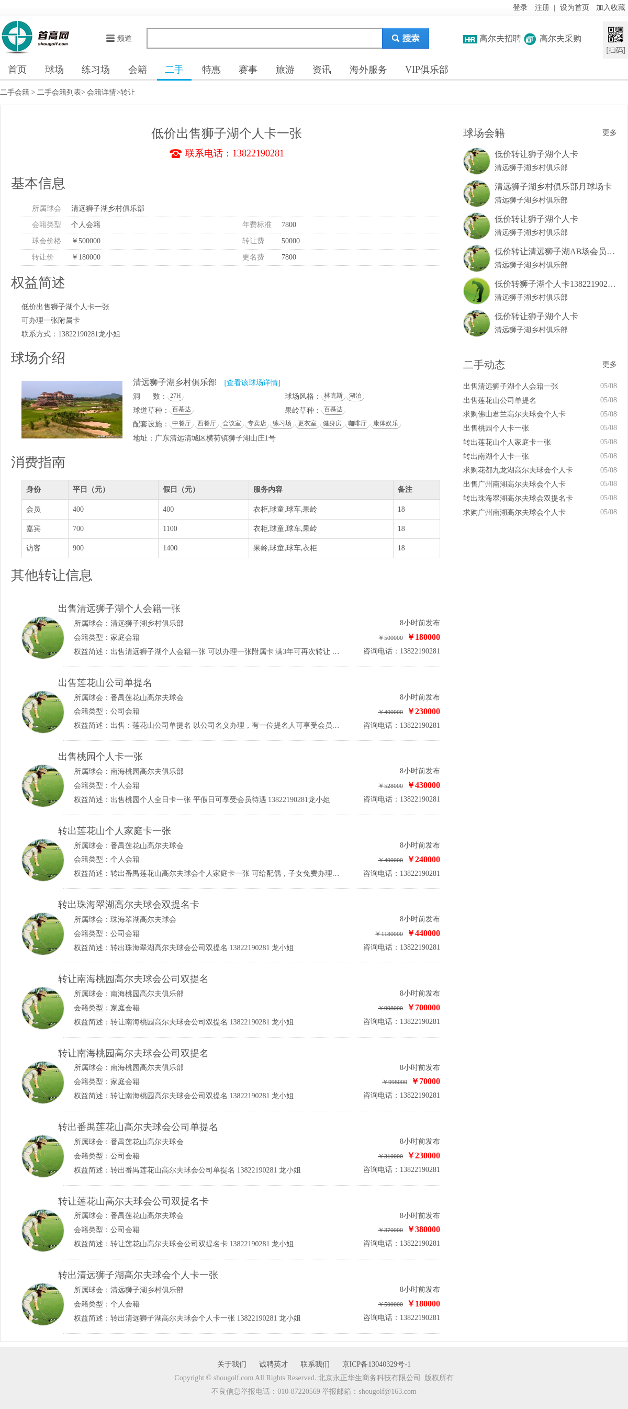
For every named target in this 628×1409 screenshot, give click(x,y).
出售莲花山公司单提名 (105, 683)
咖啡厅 (357, 423)
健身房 (332, 423)
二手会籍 (14, 92)
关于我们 (231, 1364)
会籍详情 (101, 92)
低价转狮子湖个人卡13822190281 (555, 283)
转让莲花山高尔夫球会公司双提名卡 (133, 1201)
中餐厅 (181, 423)
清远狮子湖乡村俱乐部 (107, 208)
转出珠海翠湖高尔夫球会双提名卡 (128, 904)
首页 (17, 69)
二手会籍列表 (59, 92)
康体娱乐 (385, 423)
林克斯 (333, 395)
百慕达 (181, 409)
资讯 (321, 69)
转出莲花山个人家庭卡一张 (114, 831)
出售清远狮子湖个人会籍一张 (119, 608)
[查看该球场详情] (253, 383)
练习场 (96, 69)
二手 (174, 69)
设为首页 (574, 8)
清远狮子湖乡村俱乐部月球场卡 (553, 186)
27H (175, 395)
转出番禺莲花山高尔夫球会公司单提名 (138, 1127)
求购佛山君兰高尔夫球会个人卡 (514, 414)
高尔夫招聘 (500, 38)
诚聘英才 (273, 1364)
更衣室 (307, 423)
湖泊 (355, 395)
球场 (54, 69)
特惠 (211, 69)
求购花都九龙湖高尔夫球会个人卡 (518, 470)
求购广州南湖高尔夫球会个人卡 (514, 512)
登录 (520, 8)
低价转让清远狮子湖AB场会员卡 (555, 251)
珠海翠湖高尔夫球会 (143, 919)
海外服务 (368, 69)
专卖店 (257, 423)
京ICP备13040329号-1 (376, 1364)
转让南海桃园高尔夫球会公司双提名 (133, 979)
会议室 (231, 423)
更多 (609, 133)
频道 (118, 38)
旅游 (285, 69)
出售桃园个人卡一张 (100, 756)
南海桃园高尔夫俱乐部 (147, 771)
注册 (542, 8)
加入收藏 (610, 8)
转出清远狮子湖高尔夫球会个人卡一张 (138, 1275)
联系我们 (315, 1364)
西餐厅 (206, 423)
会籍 (137, 69)
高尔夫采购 (560, 38)
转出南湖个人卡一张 (496, 456)
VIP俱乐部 (426, 69)
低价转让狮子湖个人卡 (536, 154)
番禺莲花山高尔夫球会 (147, 698)
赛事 (248, 69)
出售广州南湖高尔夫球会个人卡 (514, 484)
